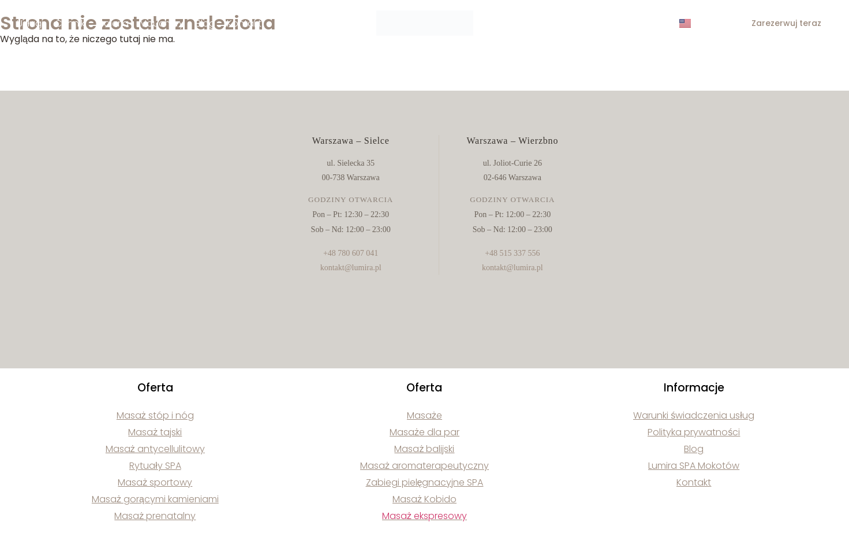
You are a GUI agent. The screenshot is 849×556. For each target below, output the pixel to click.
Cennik (70, 23)
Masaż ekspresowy (424, 516)
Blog (205, 23)
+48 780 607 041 (350, 253)
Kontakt (244, 23)
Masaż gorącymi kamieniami (155, 499)
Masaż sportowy (155, 482)
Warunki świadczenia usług (693, 415)
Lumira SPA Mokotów (693, 465)
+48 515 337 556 (512, 253)
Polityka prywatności (694, 432)
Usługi (30, 23)
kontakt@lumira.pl (351, 267)
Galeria (112, 23)
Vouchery (162, 23)
